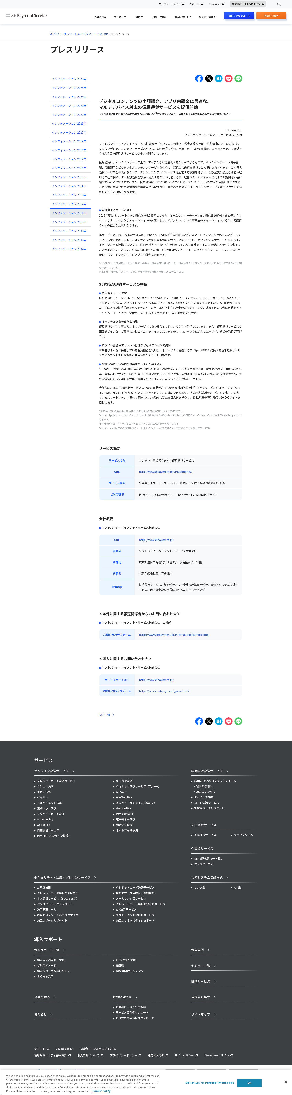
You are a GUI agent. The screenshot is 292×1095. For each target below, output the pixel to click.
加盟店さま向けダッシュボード (135, 920)
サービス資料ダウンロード (132, 1012)
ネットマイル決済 (127, 830)
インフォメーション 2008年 (69, 240)
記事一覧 (104, 715)
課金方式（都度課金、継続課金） (136, 893)
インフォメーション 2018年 (69, 150)
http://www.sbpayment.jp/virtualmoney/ (165, 472)
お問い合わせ (271, 16)
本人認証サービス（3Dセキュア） (58, 898)
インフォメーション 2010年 (69, 222)
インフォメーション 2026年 (69, 79)
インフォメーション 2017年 (69, 159)
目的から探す (200, 997)
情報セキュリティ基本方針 (50, 1055)
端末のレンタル (205, 791)
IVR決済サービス (126, 909)
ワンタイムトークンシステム (55, 904)
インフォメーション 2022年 (69, 115)
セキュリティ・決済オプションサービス (62, 877)
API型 (237, 887)
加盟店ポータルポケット (52, 920)
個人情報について (88, 1055)
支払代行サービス (205, 835)
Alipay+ (121, 792)
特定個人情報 (156, 1055)
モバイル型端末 (203, 797)
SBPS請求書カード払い (208, 858)
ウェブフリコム (243, 835)
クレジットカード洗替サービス (135, 887)
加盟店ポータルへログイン (246, 4)
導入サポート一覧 (46, 949)
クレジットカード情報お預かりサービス (141, 904)
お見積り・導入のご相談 (131, 1007)
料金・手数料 (160, 16)
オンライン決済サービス (51, 770)
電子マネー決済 (125, 819)
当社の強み (100, 16)
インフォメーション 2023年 (69, 105)
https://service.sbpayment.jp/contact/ (164, 691)
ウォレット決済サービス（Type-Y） (138, 786)
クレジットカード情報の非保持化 (57, 893)
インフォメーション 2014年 (69, 186)
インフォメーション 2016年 (69, 168)
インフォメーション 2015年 (69, 177)
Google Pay (123, 808)
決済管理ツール (46, 909)
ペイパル (42, 797)
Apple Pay (43, 825)
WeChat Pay (124, 797)
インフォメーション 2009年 (69, 231)
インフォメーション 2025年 (69, 88)
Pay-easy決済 (125, 814)
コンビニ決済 (45, 786)
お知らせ (40, 1014)
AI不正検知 (44, 887)
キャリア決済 (124, 781)
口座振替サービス (48, 830)
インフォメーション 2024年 (69, 97)
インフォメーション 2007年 (69, 249)
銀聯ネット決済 (46, 808)
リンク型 (199, 887)
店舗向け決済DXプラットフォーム (215, 781)
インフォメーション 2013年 (69, 195)
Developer (215, 4)
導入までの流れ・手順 (51, 960)
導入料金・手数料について (53, 971)
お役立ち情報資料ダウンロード (135, 1018)
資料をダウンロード (239, 15)
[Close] (285, 1082)
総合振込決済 (124, 825)
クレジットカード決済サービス (56, 781)
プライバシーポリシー (123, 1055)
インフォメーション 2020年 (69, 132)
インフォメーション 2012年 (69, 204)
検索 (277, 4)
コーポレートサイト (169, 4)
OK (250, 1083)
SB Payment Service (26, 16)
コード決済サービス (206, 802)
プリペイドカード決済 (51, 814)
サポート (194, 4)
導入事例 (197, 949)
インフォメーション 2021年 (69, 123)
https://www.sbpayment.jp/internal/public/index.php (174, 635)
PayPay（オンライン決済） (54, 836)
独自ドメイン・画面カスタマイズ (57, 915)
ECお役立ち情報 (126, 960)
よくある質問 (45, 976)
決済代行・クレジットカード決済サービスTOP (79, 34)
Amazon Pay (45, 819)
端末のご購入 (204, 786)
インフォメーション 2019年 (69, 141)
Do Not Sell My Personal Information (209, 1083)
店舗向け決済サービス (207, 770)
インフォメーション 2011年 (69, 213)
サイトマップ (200, 1014)
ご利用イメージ (46, 965)
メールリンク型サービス (131, 898)
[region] (146, 1082)
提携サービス (200, 981)
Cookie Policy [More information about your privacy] (101, 1091)
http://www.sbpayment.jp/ (156, 540)
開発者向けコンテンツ (130, 971)
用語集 (120, 965)
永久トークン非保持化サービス (135, 915)
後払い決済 (44, 792)
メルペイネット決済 (49, 803)
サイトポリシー (184, 1055)
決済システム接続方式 (207, 877)
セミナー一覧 (200, 965)
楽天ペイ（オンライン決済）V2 (135, 803)
